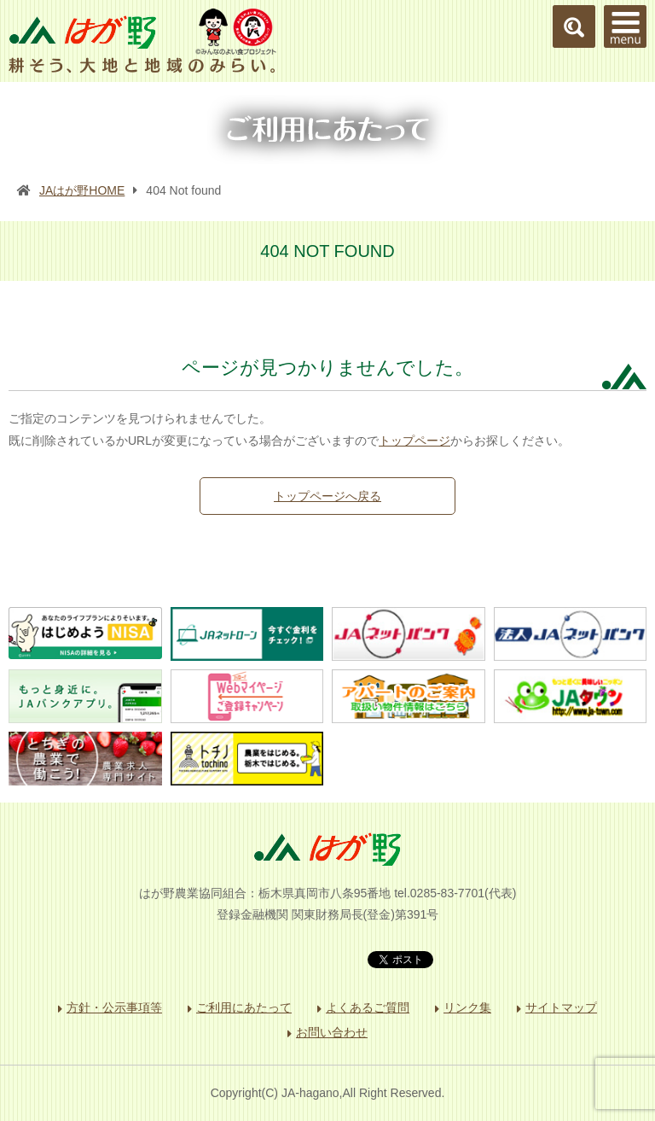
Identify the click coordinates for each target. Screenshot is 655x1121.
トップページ (414, 440)
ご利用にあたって (244, 1007)
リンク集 (467, 1007)
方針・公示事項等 (114, 1007)
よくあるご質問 (367, 1007)
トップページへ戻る (327, 496)
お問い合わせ (332, 1032)
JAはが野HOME (82, 190)
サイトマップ (561, 1007)
